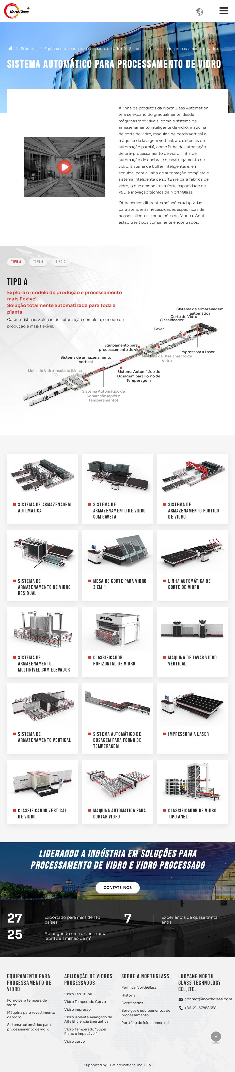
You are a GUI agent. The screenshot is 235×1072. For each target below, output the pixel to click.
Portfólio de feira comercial (145, 1023)
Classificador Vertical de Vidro (42, 814)
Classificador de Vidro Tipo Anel (192, 814)
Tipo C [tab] (61, 261)
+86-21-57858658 (200, 1008)
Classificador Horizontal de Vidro (114, 661)
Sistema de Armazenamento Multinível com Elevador (44, 664)
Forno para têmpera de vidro (27, 1002)
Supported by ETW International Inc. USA (117, 1065)
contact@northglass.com (208, 999)
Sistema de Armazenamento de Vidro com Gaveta (119, 511)
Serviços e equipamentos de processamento (145, 1012)
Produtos (29, 48)
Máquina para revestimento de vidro (31, 1014)
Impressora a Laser (197, 352)
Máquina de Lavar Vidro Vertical (192, 661)
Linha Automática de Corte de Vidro (189, 584)
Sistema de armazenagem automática (200, 311)
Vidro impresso (77, 1009)
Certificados (132, 1003)
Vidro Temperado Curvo (85, 1002)
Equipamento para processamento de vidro (83, 48)
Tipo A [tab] (16, 261)
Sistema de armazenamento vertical (85, 359)
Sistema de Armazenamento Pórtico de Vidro (193, 511)
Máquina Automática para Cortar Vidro (119, 814)
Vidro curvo (74, 1041)
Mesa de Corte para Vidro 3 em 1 (120, 584)
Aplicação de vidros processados (88, 980)
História (128, 995)
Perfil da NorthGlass (138, 987)
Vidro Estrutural (78, 994)
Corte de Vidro (183, 317)
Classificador (172, 320)
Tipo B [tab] (38, 261)
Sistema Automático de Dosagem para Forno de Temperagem (138, 376)
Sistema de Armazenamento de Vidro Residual (44, 587)
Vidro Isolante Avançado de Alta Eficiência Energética (88, 1019)
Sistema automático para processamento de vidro (29, 1027)
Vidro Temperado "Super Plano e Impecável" (85, 1031)
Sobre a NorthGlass (145, 976)
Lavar (159, 329)
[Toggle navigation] (223, 11)
